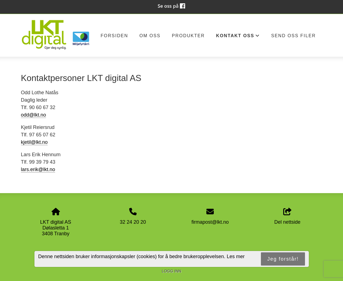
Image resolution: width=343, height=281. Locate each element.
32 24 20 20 (133, 222)
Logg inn (171, 271)
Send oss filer (293, 35)
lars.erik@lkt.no (38, 169)
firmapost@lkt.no (210, 222)
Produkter (188, 35)
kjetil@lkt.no (34, 142)
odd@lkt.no (33, 115)
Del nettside (287, 216)
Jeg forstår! (283, 259)
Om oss (150, 35)
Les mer (236, 256)
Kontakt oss (238, 37)
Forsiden (114, 35)
